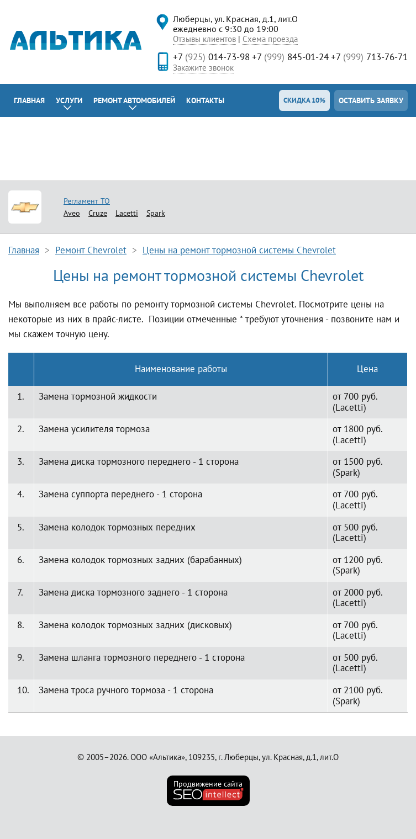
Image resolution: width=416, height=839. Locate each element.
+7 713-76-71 (369, 57)
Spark (155, 213)
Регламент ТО (87, 201)
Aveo (72, 213)
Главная (29, 100)
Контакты (205, 100)
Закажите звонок (203, 67)
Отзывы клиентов (204, 39)
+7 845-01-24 (290, 57)
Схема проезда (270, 39)
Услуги (69, 100)
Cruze (97, 213)
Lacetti (126, 213)
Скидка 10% (304, 100)
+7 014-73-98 (211, 57)
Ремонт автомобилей (134, 100)
